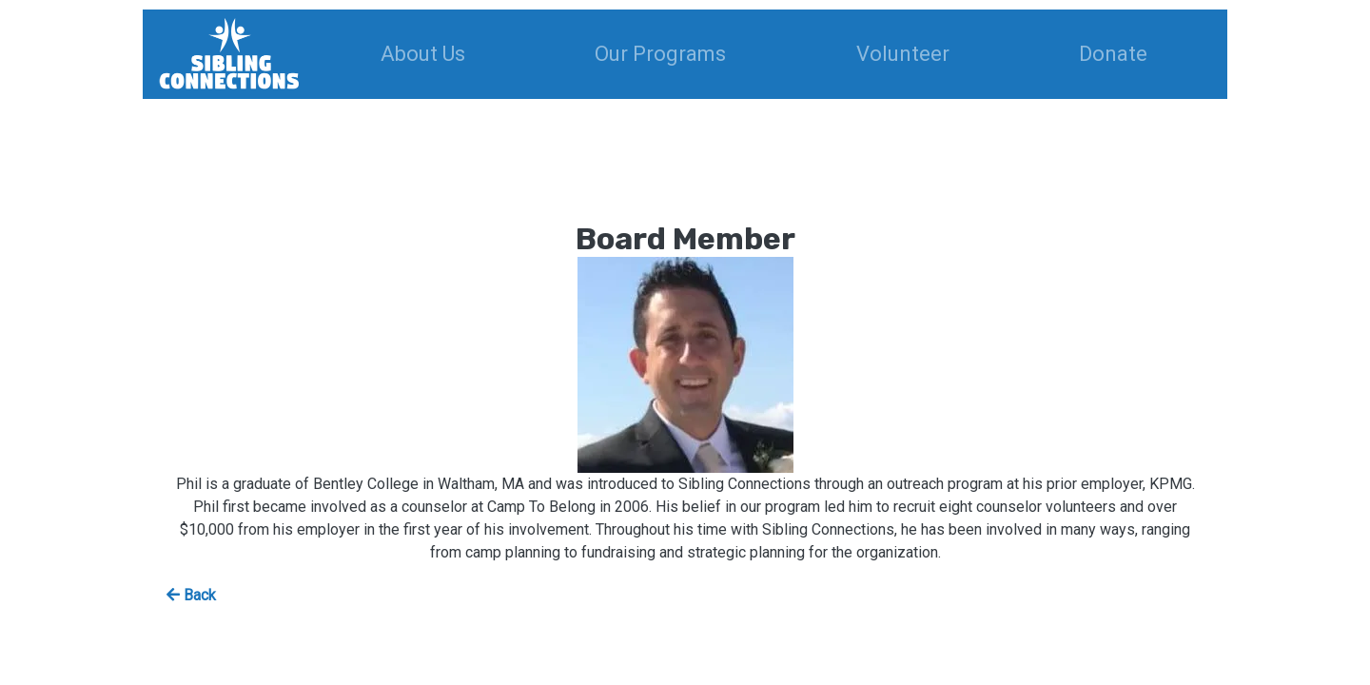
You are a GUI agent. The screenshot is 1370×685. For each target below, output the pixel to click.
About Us (423, 54)
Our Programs (660, 54)
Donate (1113, 54)
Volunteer (902, 54)
